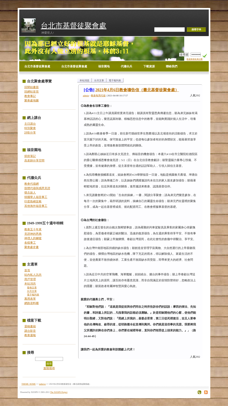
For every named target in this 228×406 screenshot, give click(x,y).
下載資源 (149, 66)
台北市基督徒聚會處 (73, 25)
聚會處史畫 (31, 247)
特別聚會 (30, 128)
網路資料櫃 (31, 303)
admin (86, 95)
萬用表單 (30, 298)
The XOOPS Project (58, 392)
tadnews (42, 384)
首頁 (27, 270)
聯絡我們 (171, 66)
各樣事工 (30, 242)
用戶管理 (30, 279)
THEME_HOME (28, 384)
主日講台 (30, 123)
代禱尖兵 (126, 66)
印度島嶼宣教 (33, 201)
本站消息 (30, 283)
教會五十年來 (33, 229)
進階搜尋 (49, 368)
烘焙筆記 (30, 156)
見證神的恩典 (33, 233)
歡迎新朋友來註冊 (195, 59)
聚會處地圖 (31, 100)
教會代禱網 (31, 183)
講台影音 (30, 330)
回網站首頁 (31, 91)
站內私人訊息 (33, 274)
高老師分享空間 (34, 160)
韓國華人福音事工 (35, 197)
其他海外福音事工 (35, 206)
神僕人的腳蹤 (33, 238)
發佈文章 (32, 287)
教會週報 (30, 335)
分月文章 (32, 291)
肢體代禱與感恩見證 (37, 188)
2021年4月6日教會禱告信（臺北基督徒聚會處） (137, 90)
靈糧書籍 (30, 326)
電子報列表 (33, 294)
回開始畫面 (31, 87)
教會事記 (30, 96)
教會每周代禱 (98, 95)
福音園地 (104, 66)
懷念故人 (30, 192)
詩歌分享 (30, 132)
